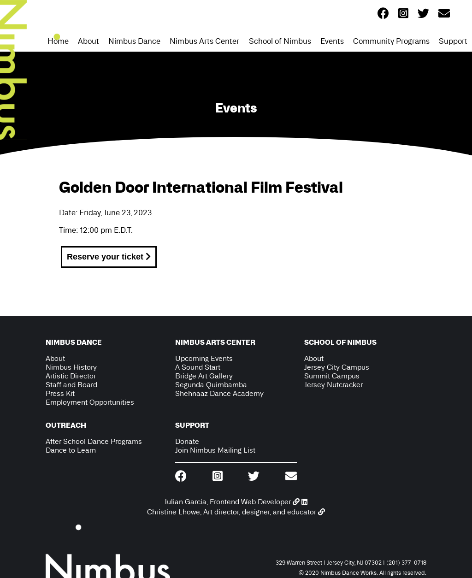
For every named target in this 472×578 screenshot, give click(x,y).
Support (453, 41)
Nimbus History (71, 367)
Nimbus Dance (134, 41)
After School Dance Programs (94, 441)
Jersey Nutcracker (333, 384)
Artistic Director (71, 376)
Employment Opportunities (90, 402)
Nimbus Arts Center (204, 41)
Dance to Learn (71, 450)
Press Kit (60, 393)
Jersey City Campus (336, 367)
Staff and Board (71, 384)
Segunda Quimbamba (211, 384)
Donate (187, 441)
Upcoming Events (204, 358)
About (88, 41)
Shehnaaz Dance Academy (219, 393)
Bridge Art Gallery (204, 376)
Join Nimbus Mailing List (215, 450)
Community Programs (391, 41)
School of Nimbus (280, 41)
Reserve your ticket (109, 256)
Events (332, 41)
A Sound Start (197, 367)
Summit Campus (332, 376)
